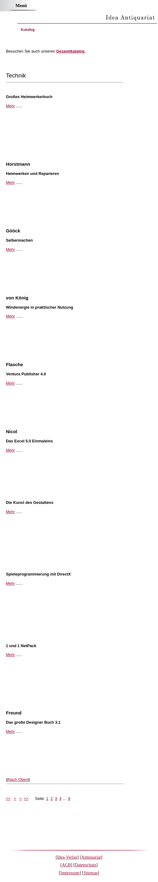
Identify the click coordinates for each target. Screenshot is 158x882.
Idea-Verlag (67, 857)
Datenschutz (86, 864)
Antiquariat (91, 857)
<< (8, 798)
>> (26, 798)
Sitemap (91, 872)
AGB (66, 864)
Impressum (70, 872)
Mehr (10, 106)
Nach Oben (18, 779)
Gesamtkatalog (70, 51)
